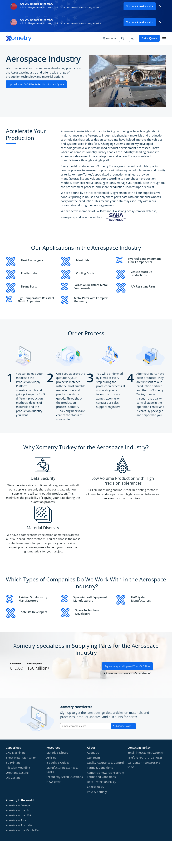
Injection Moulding (18, 727)
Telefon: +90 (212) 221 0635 (145, 717)
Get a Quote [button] (149, 38)
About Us (93, 712)
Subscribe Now (123, 685)
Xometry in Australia (19, 784)
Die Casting (13, 737)
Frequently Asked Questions (64, 736)
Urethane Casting (17, 732)
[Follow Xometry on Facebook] (137, 821)
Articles (51, 717)
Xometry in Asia (16, 779)
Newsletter (53, 741)
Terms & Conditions (100, 727)
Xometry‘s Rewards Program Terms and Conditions (105, 734)
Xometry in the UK (18, 769)
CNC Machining (16, 712)
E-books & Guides (57, 722)
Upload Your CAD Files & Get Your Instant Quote (36, 84)
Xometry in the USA (18, 774)
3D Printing (13, 722)
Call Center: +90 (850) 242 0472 (143, 724)
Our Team (93, 717)
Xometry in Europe (18, 764)
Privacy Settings (97, 751)
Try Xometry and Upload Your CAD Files (127, 625)
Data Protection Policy (101, 741)
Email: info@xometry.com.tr (145, 712)
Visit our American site (139, 6)
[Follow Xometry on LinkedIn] (157, 821)
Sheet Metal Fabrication (21, 717)
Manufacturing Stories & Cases (62, 729)
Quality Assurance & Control (105, 722)
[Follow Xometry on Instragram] (143, 821)
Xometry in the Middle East (23, 789)
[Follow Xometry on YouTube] (150, 821)
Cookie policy (95, 746)
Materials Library (57, 712)
